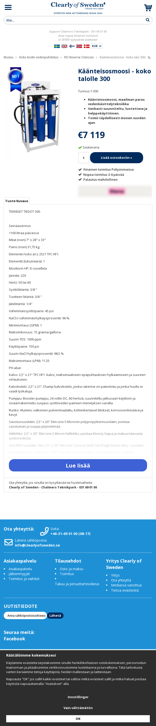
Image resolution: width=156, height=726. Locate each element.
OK (78, 718)
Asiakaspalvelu (20, 568)
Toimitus (67, 573)
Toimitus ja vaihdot (24, 578)
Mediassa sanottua (126, 585)
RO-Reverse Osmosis (79, 57)
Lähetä (55, 615)
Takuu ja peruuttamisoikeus (77, 583)
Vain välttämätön (78, 708)
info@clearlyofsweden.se (37, 545)
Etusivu (8, 57)
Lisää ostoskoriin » (116, 157)
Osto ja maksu (72, 568)
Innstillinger (78, 697)
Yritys (115, 575)
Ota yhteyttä (121, 580)
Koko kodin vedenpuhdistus (38, 57)
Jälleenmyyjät (19, 573)
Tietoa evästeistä (125, 590)
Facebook (14, 639)
